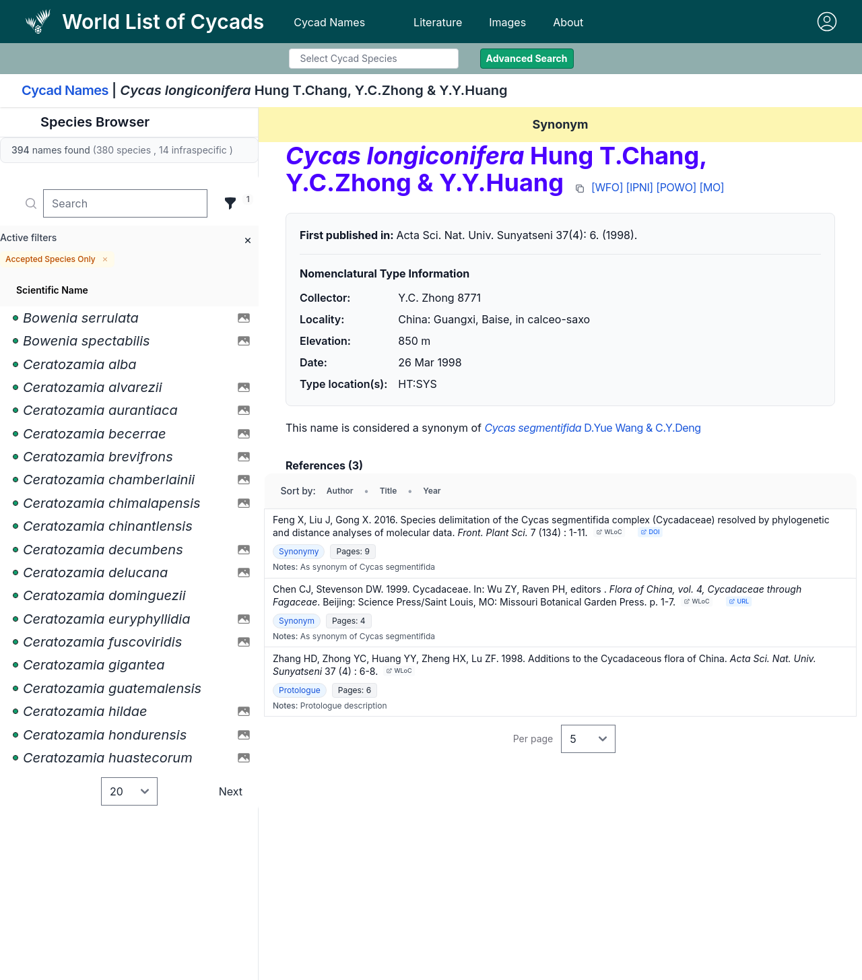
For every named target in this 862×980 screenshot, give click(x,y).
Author (340, 491)
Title (388, 491)
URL (739, 601)
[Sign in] (827, 21)
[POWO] (676, 187)
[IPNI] (639, 187)
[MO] (711, 187)
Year (431, 491)
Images (507, 22)
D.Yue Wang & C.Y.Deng (592, 427)
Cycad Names (329, 22)
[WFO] (607, 187)
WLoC (609, 531)
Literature (437, 22)
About (568, 22)
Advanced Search (527, 58)
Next (230, 791)
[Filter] (230, 203)
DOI (650, 531)
